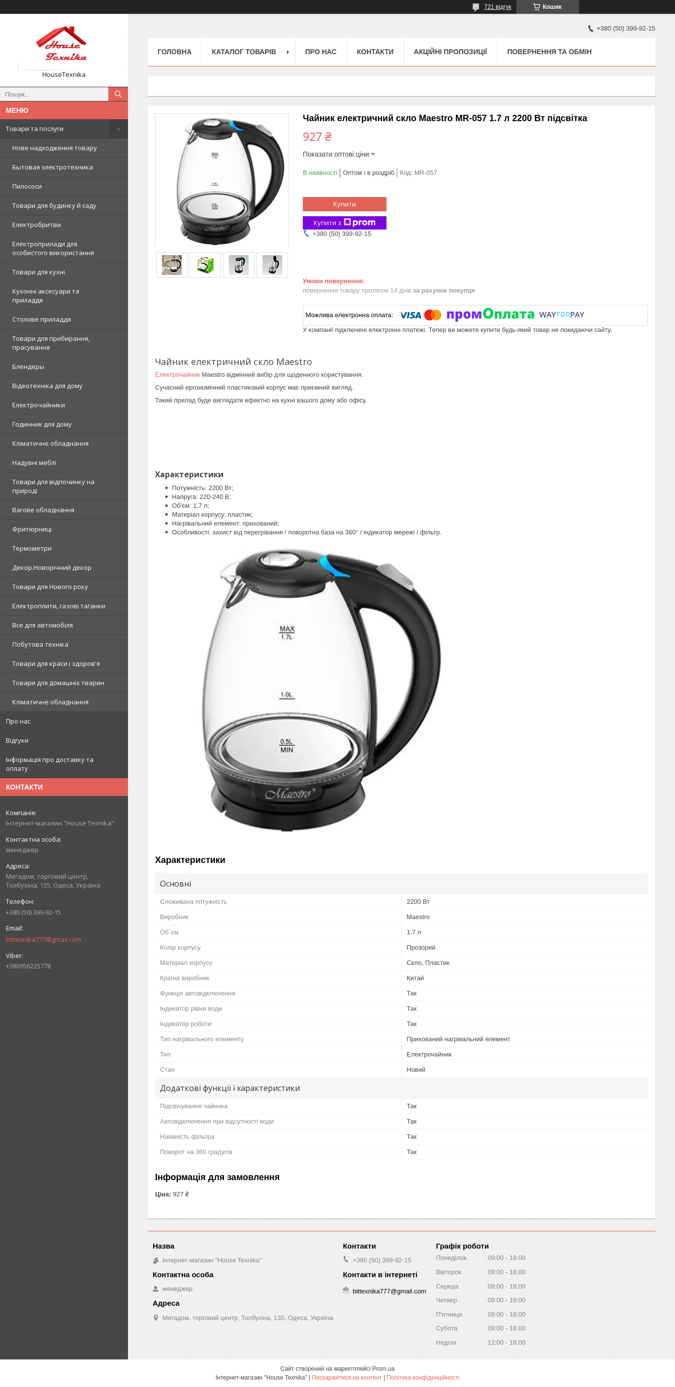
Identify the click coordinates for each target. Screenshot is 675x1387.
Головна (175, 52)
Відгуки (17, 740)
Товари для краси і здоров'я (56, 663)
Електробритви (36, 224)
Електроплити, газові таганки (58, 605)
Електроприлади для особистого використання (53, 248)
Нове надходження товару (54, 147)
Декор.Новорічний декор (52, 567)
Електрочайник (177, 374)
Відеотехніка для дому (47, 385)
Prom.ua (383, 1368)
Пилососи (27, 186)
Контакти (375, 52)
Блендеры (28, 366)
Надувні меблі (34, 462)
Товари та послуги (35, 128)
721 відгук (497, 6)
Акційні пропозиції (450, 52)
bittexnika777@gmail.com (43, 939)
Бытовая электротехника (52, 167)
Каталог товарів (244, 52)
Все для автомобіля (42, 625)
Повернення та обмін (549, 52)
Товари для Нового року (50, 586)
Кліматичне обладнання (50, 443)
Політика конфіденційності (423, 1377)
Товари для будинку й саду (54, 205)
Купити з (345, 223)
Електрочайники (38, 404)
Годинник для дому (42, 424)
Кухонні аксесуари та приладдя (45, 295)
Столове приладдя (41, 319)
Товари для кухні (38, 271)
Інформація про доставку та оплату (50, 764)
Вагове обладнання (43, 509)
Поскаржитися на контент (347, 1377)
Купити (344, 203)
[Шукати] (118, 94)
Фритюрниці (32, 529)
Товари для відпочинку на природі (53, 486)
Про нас (18, 721)
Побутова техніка (40, 644)
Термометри (32, 548)
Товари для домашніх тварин (58, 682)
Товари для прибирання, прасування (51, 343)
